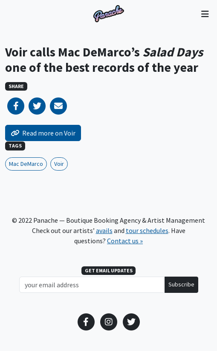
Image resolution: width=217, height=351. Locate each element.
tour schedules (147, 230)
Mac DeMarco (26, 164)
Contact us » (125, 240)
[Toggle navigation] (205, 14)
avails (104, 230)
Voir (59, 164)
